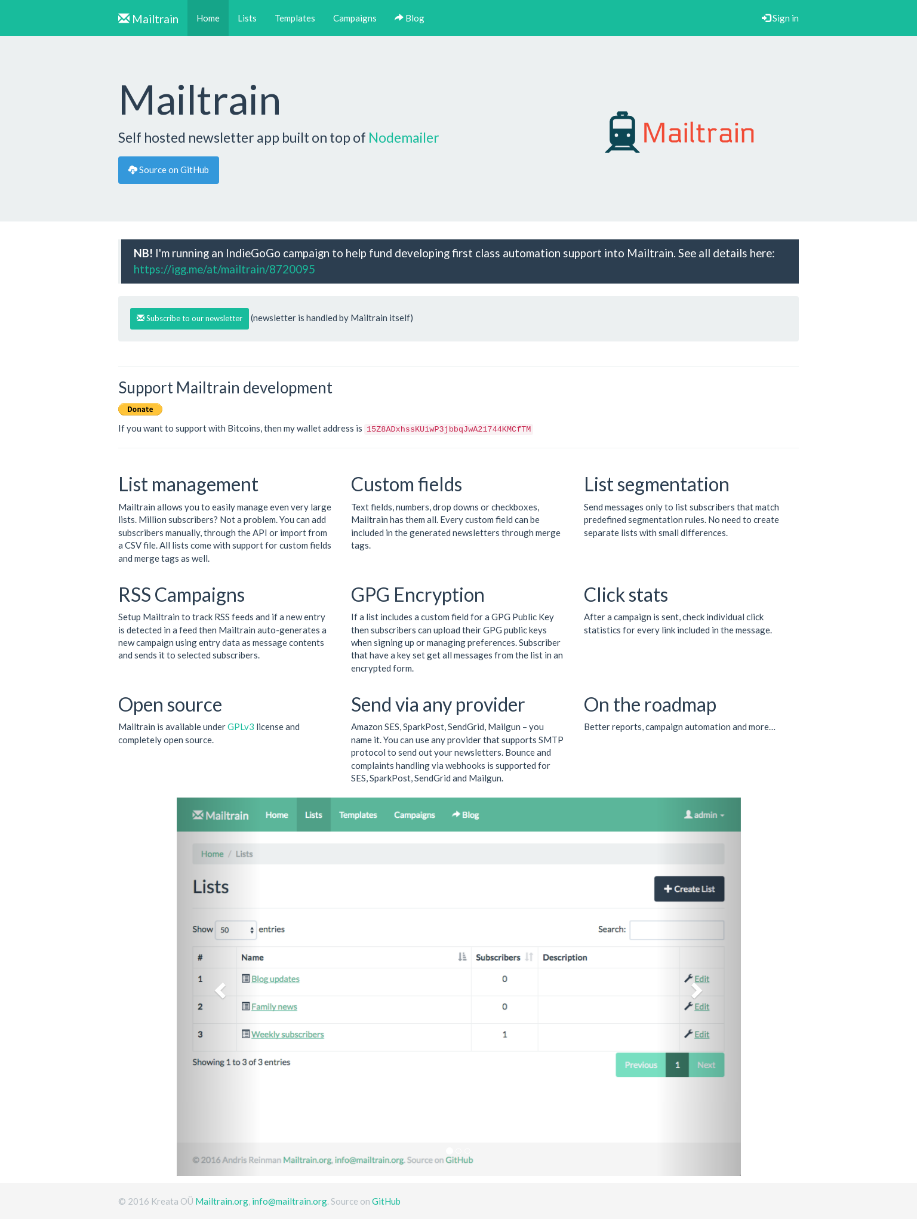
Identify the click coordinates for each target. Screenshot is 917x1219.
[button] (219, 987)
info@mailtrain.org (289, 1201)
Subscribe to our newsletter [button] (189, 318)
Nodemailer (403, 137)
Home (212, 17)
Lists (247, 18)
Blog (409, 18)
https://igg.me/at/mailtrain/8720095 (224, 269)
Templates (295, 18)
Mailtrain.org (221, 1201)
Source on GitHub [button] (168, 169)
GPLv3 (240, 726)
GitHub (386, 1201)
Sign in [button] (780, 18)
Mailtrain (148, 19)
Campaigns (355, 18)
